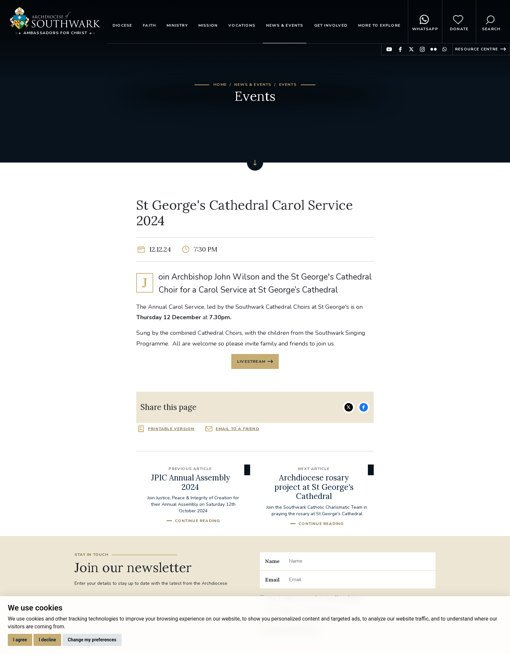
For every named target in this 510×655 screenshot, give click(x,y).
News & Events (284, 25)
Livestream (251, 361)
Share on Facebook (363, 408)
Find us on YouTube (389, 49)
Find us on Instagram (422, 49)
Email (272, 580)
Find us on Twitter (411, 49)
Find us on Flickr (433, 49)
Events (288, 84)
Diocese (122, 25)
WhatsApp (425, 21)
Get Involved (330, 25)
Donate (459, 21)
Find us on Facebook (400, 49)
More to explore (379, 25)
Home (220, 84)
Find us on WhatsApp (444, 49)
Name (272, 562)
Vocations (241, 25)
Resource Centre (476, 49)
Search (491, 21)
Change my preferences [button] (92, 639)
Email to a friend (237, 429)
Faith (149, 25)
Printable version (171, 429)
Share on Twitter (349, 408)
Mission (208, 25)
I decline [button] (47, 639)
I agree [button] (20, 639)
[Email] (360, 580)
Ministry (177, 25)
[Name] (360, 562)
